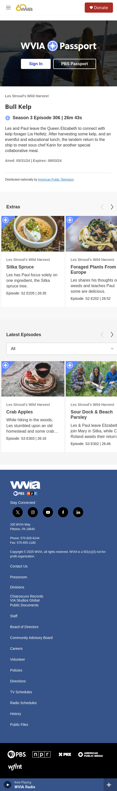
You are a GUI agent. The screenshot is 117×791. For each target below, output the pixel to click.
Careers (16, 649)
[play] (8, 784)
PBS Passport (74, 64)
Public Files (19, 725)
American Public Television (56, 179)
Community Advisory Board (31, 638)
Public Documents (24, 605)
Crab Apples (19, 411)
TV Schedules (21, 692)
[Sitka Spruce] (32, 234)
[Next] (111, 207)
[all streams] (110, 784)
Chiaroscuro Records (26, 596)
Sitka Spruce (20, 266)
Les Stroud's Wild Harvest (27, 96)
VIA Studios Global (25, 600)
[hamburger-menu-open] (8, 8)
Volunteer (17, 659)
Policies (16, 670)
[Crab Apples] (32, 379)
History (15, 714)
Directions (18, 681)
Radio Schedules (23, 703)
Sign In (35, 64)
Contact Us (18, 566)
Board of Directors (24, 627)
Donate (101, 7)
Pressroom (18, 577)
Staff (13, 616)
